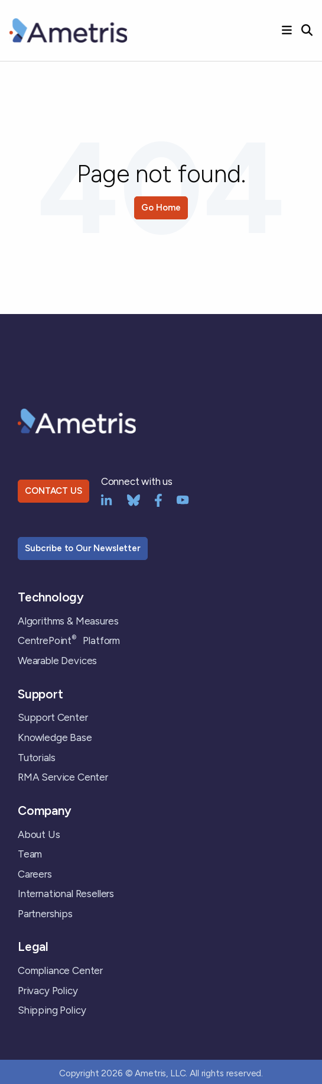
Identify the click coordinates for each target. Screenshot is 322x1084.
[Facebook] (158, 499)
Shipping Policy (52, 1010)
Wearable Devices (57, 660)
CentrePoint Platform (69, 640)
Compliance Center (60, 970)
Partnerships (45, 914)
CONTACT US (53, 491)
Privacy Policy (48, 990)
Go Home (161, 207)
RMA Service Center (63, 777)
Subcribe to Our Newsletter (83, 548)
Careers (35, 874)
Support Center (53, 717)
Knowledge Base (55, 737)
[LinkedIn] (106, 499)
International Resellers (66, 893)
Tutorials (36, 757)
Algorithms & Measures (68, 621)
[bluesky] (133, 499)
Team (30, 854)
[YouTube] (183, 499)
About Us (39, 834)
